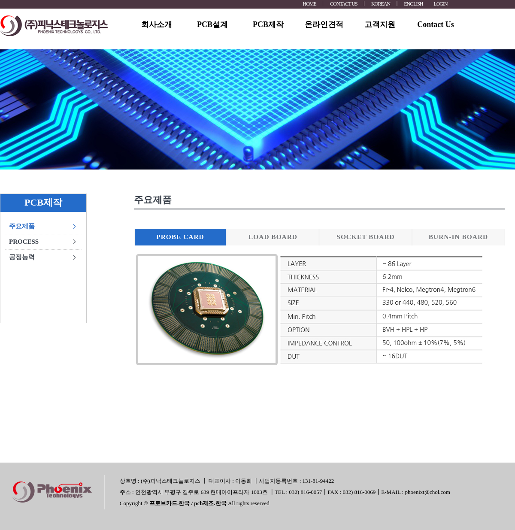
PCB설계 (212, 24)
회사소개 (156, 24)
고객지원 (379, 24)
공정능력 (22, 257)
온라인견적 (324, 24)
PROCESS (24, 241)
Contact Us (435, 24)
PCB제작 (268, 24)
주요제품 (22, 226)
